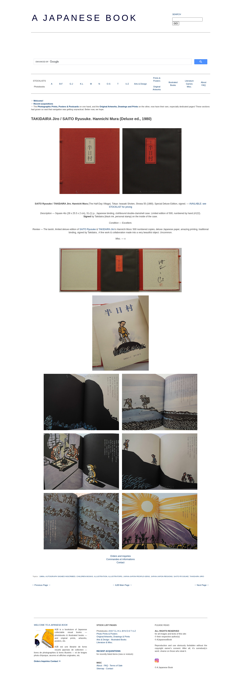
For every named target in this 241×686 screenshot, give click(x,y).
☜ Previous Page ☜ (41, 585)
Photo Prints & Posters (107, 634)
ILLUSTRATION (100, 576)
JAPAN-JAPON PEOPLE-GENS (136, 576)
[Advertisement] (99, 46)
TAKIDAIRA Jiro (106, 229)
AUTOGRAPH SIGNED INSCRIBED (60, 576)
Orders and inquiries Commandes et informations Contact (120, 559)
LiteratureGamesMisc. (189, 84)
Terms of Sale (116, 665)
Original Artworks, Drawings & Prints (113, 636)
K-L (81, 84)
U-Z (127, 84)
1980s (41, 576)
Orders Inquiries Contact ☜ (47, 661)
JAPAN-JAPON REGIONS (162, 576)
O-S (109, 84)
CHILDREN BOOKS (84, 576)
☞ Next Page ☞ (201, 585)
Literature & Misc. (105, 642)
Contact (109, 668)
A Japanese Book (85, 18)
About (203, 82)
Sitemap (100, 668)
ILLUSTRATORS (115, 576)
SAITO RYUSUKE (181, 576)
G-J (71, 84)
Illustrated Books (118, 639)
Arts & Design (140, 84)
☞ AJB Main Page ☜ (122, 585)
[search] (112, 62)
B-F (61, 84)
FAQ (203, 85)
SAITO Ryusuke (87, 229)
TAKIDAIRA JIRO (197, 576)
